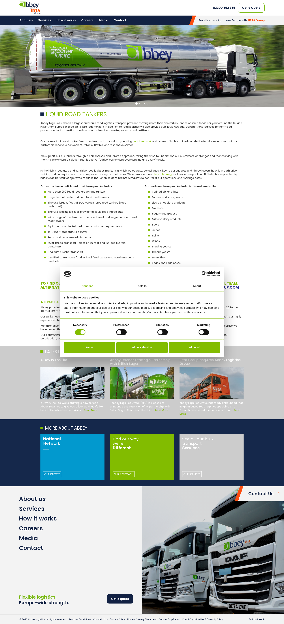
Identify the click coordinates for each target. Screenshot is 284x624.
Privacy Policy (117, 619)
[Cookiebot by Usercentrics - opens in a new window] (204, 274)
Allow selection (142, 347)
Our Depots (52, 474)
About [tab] (197, 285)
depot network (142, 141)
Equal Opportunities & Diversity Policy (202, 619)
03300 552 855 (224, 8)
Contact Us (261, 494)
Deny (89, 347)
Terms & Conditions (80, 619)
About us (26, 20)
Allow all (194, 347)
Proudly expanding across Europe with (232, 20)
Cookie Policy (100, 619)
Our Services (192, 474)
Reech (261, 619)
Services (44, 20)
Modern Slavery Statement (142, 619)
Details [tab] (142, 285)
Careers (87, 20)
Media (103, 20)
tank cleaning (163, 174)
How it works (66, 20)
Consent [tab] (87, 285)
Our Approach (123, 474)
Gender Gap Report (169, 619)
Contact (120, 20)
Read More (91, 410)
